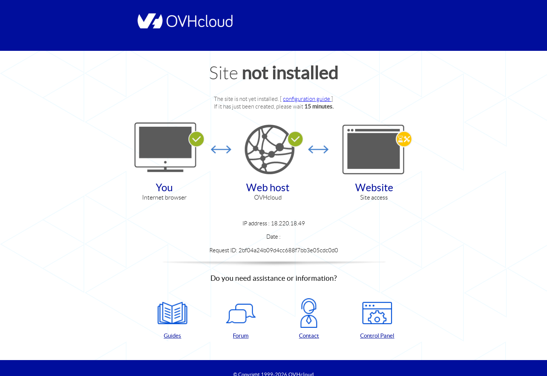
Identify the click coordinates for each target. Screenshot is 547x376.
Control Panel (377, 318)
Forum (241, 318)
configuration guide (307, 99)
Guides (172, 318)
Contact (309, 318)
